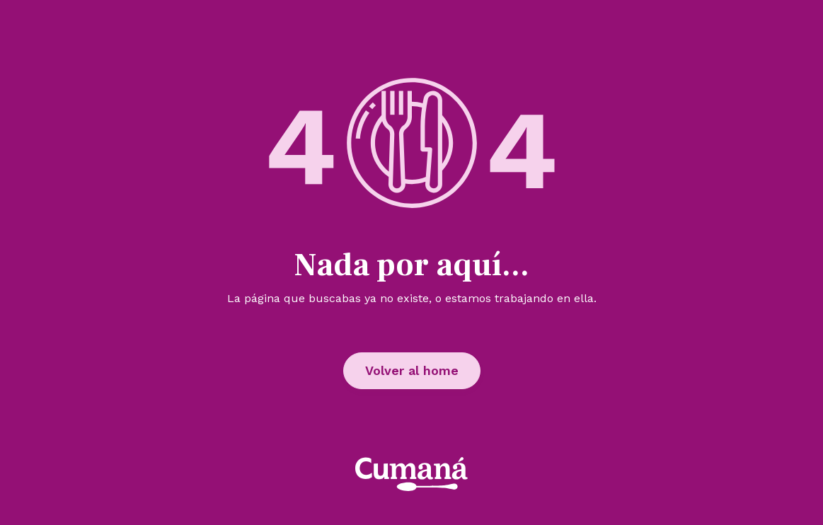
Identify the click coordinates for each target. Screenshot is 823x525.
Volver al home (412, 370)
